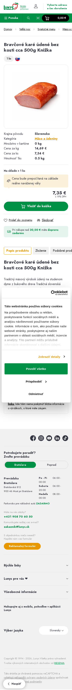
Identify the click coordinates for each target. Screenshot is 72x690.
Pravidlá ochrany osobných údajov (36, 677)
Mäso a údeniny (46, 138)
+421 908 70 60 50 (18, 516)
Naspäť (14, 684)
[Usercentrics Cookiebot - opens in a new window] (51, 292)
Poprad (51, 465)
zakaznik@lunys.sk (16, 527)
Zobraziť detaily (49, 356)
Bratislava (20, 465)
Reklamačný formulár (22, 546)
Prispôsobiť (36, 381)
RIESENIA (59, 663)
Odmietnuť (36, 394)
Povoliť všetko (36, 368)
